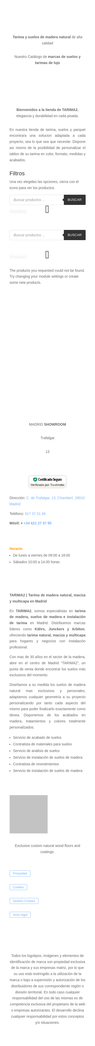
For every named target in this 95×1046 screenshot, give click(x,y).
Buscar (75, 200)
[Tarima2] (48, 346)
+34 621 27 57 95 (37, 523)
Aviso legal (20, 914)
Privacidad (20, 873)
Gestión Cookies (24, 901)
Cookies (18, 887)
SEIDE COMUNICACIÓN (35, 942)
